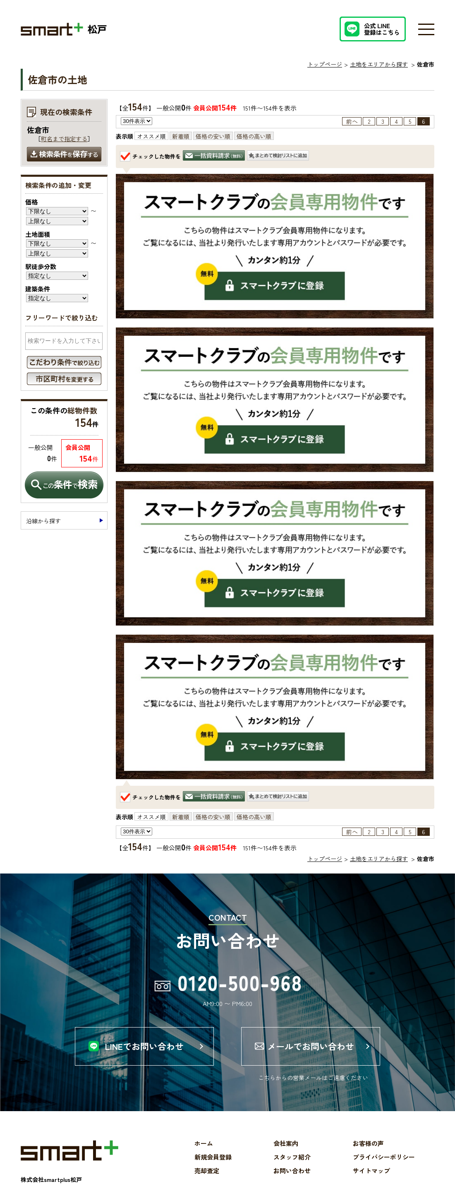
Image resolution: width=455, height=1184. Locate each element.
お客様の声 (368, 1143)
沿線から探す (43, 521)
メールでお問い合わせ (310, 1046)
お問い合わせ (292, 1170)
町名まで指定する (64, 139)
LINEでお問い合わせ (144, 1046)
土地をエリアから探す (379, 64)
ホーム (203, 1143)
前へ (352, 121)
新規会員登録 (213, 1157)
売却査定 (206, 1170)
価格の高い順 (254, 136)
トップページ (324, 64)
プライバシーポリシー (384, 1157)
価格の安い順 (213, 136)
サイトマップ (371, 1170)
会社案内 (285, 1143)
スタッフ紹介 (292, 1157)
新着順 (180, 136)
